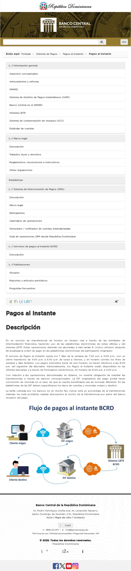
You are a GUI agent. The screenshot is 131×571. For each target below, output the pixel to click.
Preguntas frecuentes (22, 288)
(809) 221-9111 (52, 530)
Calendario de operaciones (25, 221)
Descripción (16, 147)
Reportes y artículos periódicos (28, 280)
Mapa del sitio (63, 517)
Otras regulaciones (20, 170)
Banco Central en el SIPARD (25, 105)
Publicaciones (19, 264)
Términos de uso (40, 534)
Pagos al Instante (73, 54)
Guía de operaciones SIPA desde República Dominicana (42, 236)
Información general (23, 65)
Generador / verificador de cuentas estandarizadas (40, 229)
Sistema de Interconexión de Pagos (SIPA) (36, 189)
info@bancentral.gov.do (76, 530)
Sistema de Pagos (46, 54)
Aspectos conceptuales (23, 74)
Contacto (79, 517)
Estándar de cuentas (21, 128)
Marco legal (18, 138)
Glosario (14, 273)
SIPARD (13, 89)
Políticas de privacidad (61, 534)
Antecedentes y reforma (24, 82)
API (97, 534)
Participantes (17, 213)
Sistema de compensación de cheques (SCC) (36, 121)
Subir (65, 525)
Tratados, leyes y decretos (25, 154)
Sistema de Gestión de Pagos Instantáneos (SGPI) (39, 97)
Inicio (49, 517)
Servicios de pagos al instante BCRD (33, 246)
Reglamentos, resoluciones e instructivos (34, 162)
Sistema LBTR (17, 113)
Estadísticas (16, 180)
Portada (26, 54)
